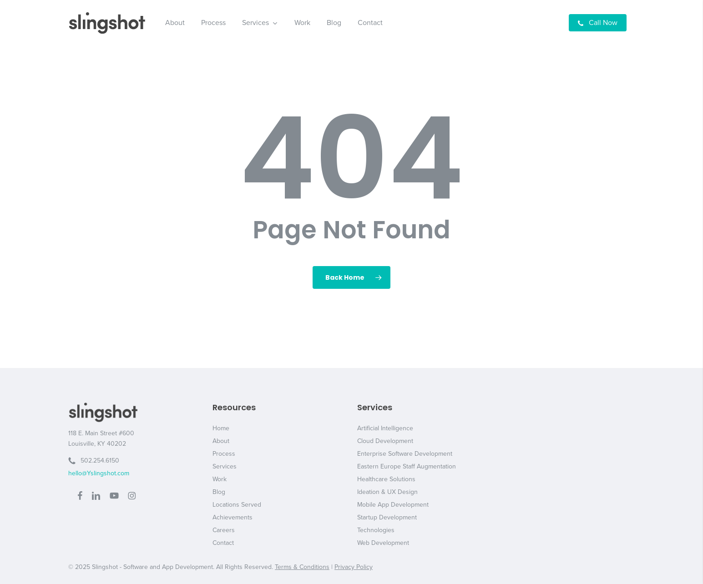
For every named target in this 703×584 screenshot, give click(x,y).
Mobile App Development (393, 504)
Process (223, 454)
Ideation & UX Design (387, 492)
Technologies (375, 530)
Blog (218, 492)
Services (224, 466)
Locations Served (236, 504)
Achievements (232, 517)
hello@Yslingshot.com (98, 473)
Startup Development (387, 517)
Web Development (383, 543)
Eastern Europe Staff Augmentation (406, 466)
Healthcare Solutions (386, 479)
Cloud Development (385, 441)
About (220, 441)
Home (220, 428)
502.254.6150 (93, 460)
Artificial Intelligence (385, 428)
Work (219, 479)
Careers (223, 530)
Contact (223, 543)
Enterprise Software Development (404, 454)
